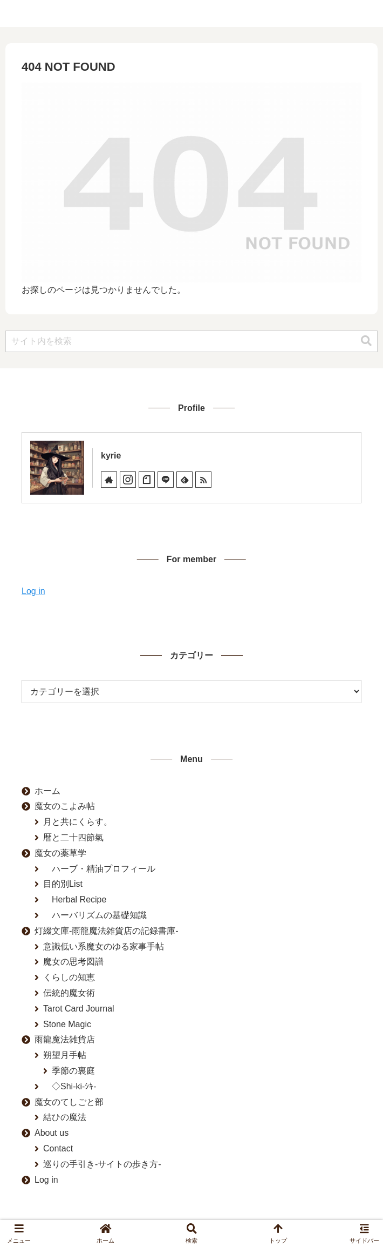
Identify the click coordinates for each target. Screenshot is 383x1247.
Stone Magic (67, 1024)
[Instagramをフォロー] (128, 479)
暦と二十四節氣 (73, 837)
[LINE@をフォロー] (166, 479)
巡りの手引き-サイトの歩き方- (102, 1164)
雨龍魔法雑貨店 (65, 1039)
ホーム (47, 791)
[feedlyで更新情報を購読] (184, 479)
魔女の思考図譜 (73, 961)
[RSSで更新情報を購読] (203, 479)
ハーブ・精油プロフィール (99, 868)
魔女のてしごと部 (69, 1102)
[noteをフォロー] (147, 479)
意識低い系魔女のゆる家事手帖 (103, 946)
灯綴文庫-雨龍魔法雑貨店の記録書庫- (107, 930)
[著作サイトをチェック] (109, 479)
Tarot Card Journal (78, 1008)
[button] (366, 341)
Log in (33, 591)
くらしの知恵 (69, 977)
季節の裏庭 (73, 1070)
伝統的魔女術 (69, 992)
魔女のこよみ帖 (65, 806)
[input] (191, 341)
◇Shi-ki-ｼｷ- (70, 1086)
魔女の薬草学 (60, 853)
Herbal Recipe (74, 899)
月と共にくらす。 (77, 821)
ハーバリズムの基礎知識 (95, 915)
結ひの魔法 (64, 1117)
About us (52, 1132)
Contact (58, 1148)
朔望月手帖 (64, 1055)
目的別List (63, 883)
